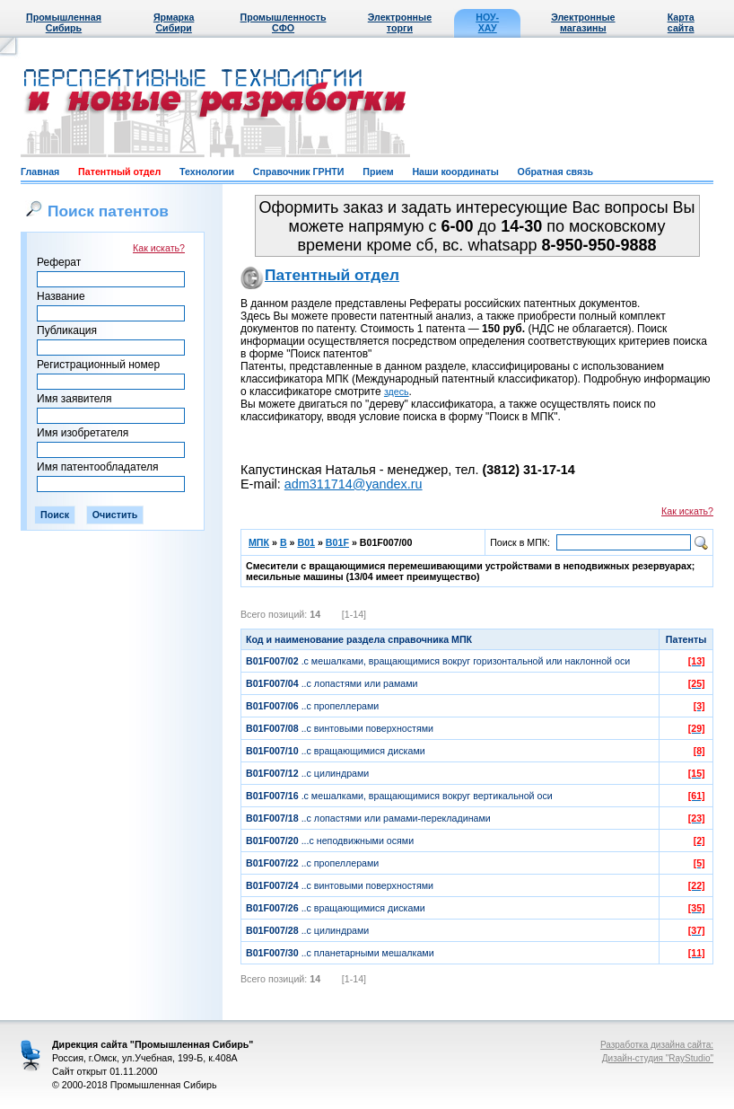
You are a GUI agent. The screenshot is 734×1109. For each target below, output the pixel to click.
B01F (337, 542)
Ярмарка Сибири (173, 22)
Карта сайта (681, 22)
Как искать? (159, 247)
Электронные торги (400, 22)
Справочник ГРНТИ (299, 171)
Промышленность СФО (283, 22)
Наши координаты (455, 171)
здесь (396, 391)
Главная (40, 171)
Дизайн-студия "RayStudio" (657, 1058)
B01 (306, 542)
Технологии (206, 171)
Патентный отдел (119, 171)
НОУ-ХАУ (487, 22)
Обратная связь (555, 171)
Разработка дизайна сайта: (656, 1045)
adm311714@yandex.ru (353, 484)
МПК (259, 542)
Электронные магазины (583, 22)
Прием (378, 171)
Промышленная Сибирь (63, 22)
